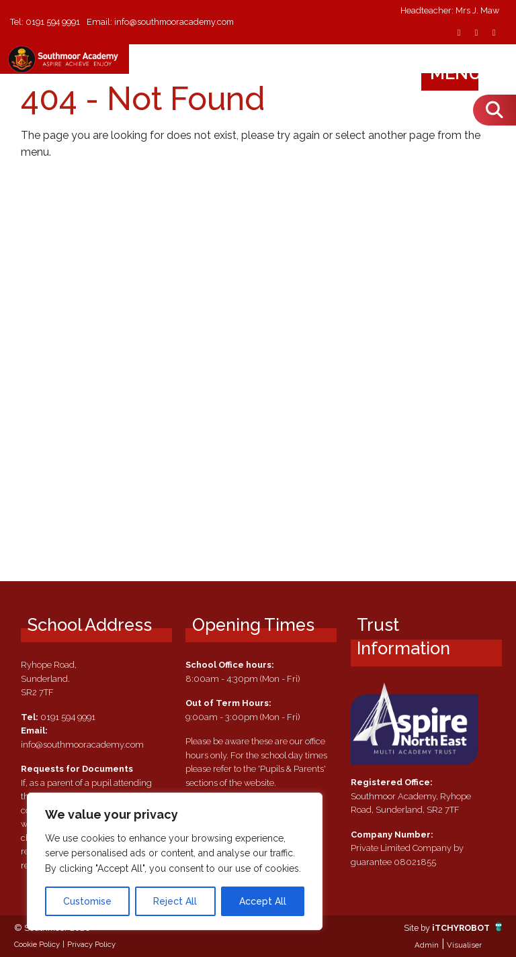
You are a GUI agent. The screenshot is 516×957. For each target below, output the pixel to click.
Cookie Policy (37, 944)
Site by (415, 928)
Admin (427, 945)
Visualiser (464, 945)
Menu (468, 73)
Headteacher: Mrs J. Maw (449, 11)
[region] (174, 861)
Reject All (175, 901)
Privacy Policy (91, 944)
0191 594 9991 (53, 22)
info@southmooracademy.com (177, 22)
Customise (87, 901)
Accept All (262, 901)
